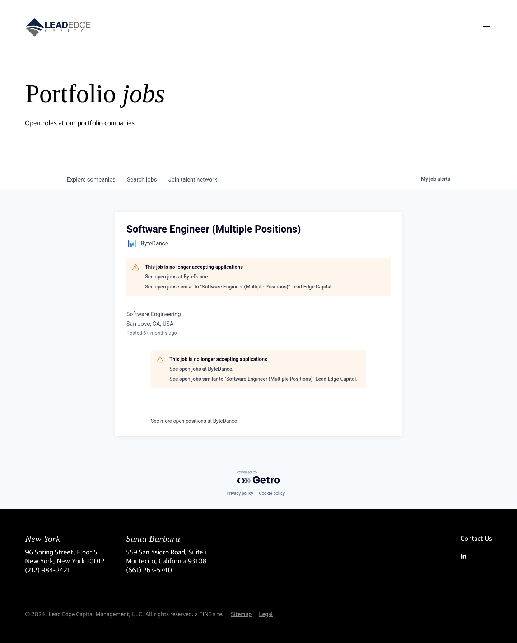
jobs (142, 179)
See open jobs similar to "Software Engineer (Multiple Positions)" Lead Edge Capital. (239, 287)
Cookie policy (272, 493)
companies (91, 179)
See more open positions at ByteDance (194, 421)
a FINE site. (209, 613)
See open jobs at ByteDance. (177, 277)
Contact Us (476, 538)
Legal (266, 613)
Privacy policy (240, 493)
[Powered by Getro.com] (258, 477)
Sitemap (241, 613)
